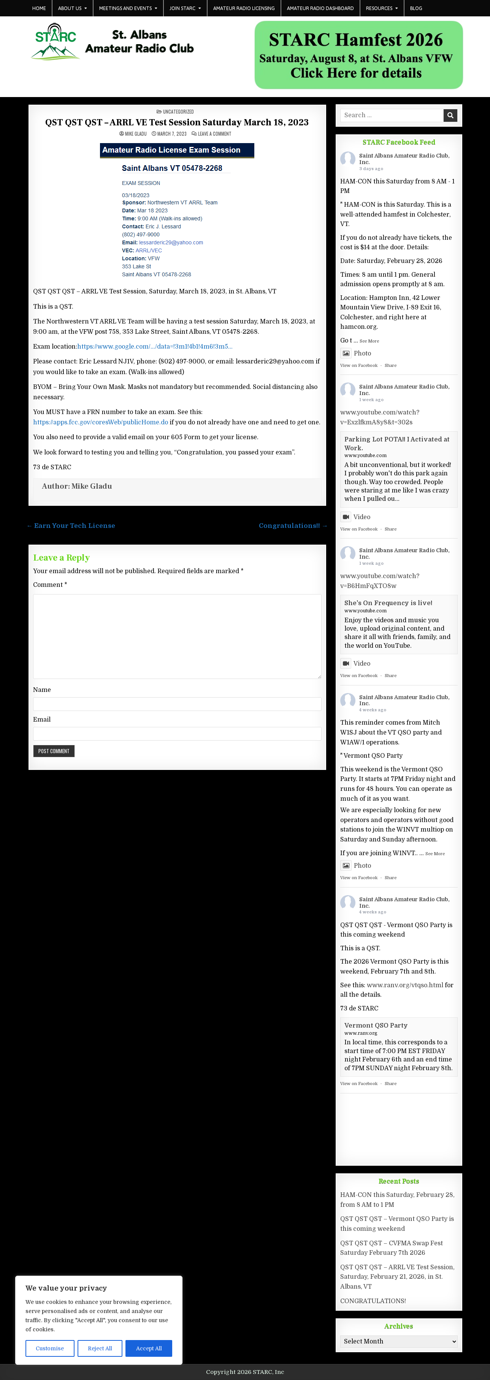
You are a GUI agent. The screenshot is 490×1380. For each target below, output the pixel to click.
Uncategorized (178, 111)
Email (42, 719)
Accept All (149, 1348)
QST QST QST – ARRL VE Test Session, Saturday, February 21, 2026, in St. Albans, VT (397, 1277)
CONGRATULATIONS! (373, 1301)
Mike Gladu (136, 133)
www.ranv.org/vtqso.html (405, 985)
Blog (416, 8)
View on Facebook (358, 365)
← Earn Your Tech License (71, 525)
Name (42, 690)
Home (39, 8)
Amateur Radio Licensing (244, 8)
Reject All (100, 1348)
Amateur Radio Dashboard (320, 8)
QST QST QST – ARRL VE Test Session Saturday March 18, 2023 (177, 122)
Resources (379, 8)
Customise (50, 1348)
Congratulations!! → (293, 525)
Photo (355, 353)
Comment (50, 585)
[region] (98, 1320)
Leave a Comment (215, 133)
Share (390, 365)
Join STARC (182, 8)
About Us (69, 8)
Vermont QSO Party (376, 1025)
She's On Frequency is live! (388, 603)
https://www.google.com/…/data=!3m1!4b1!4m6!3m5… (155, 346)
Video (355, 517)
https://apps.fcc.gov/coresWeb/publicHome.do (100, 422)
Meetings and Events (125, 8)
